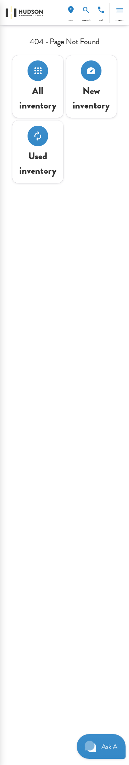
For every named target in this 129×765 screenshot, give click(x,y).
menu (119, 20)
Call (101, 20)
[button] (71, 13)
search (86, 20)
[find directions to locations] (71, 10)
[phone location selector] (101, 10)
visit (71, 20)
